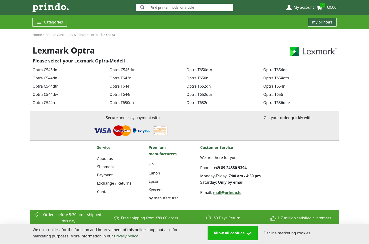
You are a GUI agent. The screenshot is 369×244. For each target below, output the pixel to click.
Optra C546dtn (122, 69)
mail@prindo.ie (227, 192)
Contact (104, 191)
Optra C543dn (44, 69)
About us (105, 158)
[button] (300, 7)
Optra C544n (43, 102)
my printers (322, 22)
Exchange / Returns (114, 183)
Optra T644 (119, 86)
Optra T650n (197, 78)
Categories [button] (49, 22)
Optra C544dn (44, 78)
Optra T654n (274, 86)
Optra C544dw (45, 94)
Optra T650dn (121, 102)
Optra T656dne (276, 102)
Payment (104, 175)
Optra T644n (120, 94)
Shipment (105, 166)
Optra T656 (273, 94)
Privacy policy (126, 236)
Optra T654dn (275, 69)
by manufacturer (163, 198)
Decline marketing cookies (287, 233)
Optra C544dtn (45, 86)
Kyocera (156, 189)
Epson (154, 181)
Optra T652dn (198, 86)
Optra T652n (197, 102)
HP (151, 164)
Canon (154, 173)
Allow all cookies (232, 233)
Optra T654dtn (276, 78)
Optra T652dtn (199, 94)
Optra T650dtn (199, 69)
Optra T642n (120, 78)
